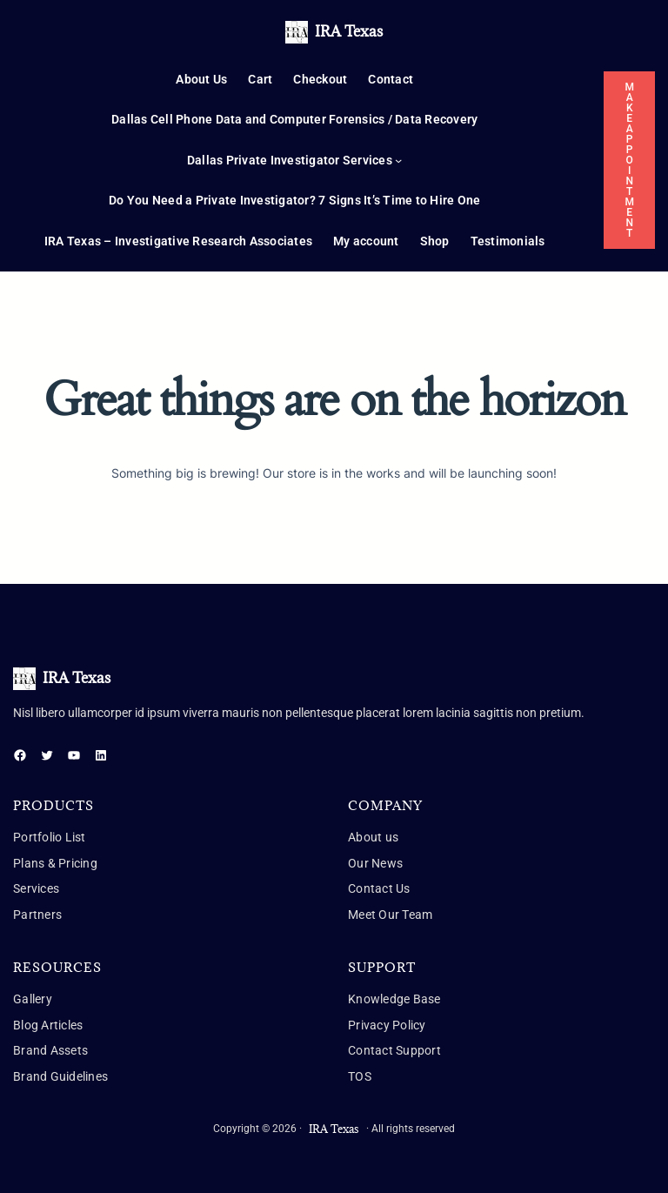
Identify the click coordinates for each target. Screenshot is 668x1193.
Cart (260, 79)
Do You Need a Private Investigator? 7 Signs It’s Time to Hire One (294, 200)
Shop (435, 241)
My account (366, 241)
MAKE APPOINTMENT (629, 160)
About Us (201, 79)
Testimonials (508, 241)
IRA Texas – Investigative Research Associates (178, 241)
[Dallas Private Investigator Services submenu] (398, 160)
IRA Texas (349, 31)
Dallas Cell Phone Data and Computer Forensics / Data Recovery (294, 119)
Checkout (320, 79)
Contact (390, 79)
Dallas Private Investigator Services (289, 160)
